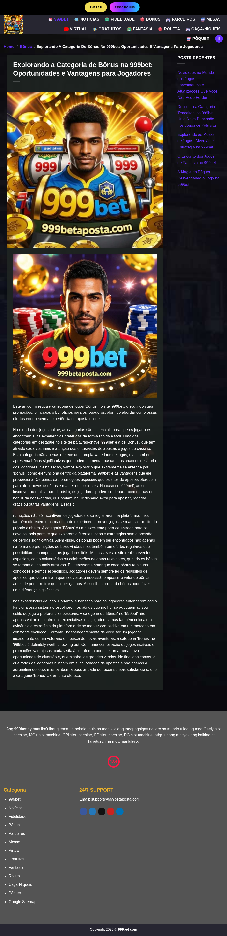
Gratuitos (107, 29)
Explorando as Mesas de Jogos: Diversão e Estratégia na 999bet (196, 141)
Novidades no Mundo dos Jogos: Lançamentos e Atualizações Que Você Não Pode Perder (197, 84)
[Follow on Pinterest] (110, 811)
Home (9, 47)
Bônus (150, 19)
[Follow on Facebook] (83, 811)
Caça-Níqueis (203, 29)
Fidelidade (120, 19)
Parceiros (180, 19)
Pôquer (198, 38)
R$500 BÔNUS (125, 7)
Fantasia (140, 29)
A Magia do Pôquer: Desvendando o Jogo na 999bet (198, 178)
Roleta (169, 29)
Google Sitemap (23, 902)
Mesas (211, 19)
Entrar (96, 7)
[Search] (219, 39)
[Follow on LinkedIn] (120, 811)
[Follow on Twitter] (92, 811)
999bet (58, 19)
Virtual (75, 29)
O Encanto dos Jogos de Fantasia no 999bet (196, 159)
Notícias (86, 19)
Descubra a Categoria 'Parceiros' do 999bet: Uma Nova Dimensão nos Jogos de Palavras (197, 116)
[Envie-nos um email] (101, 811)
